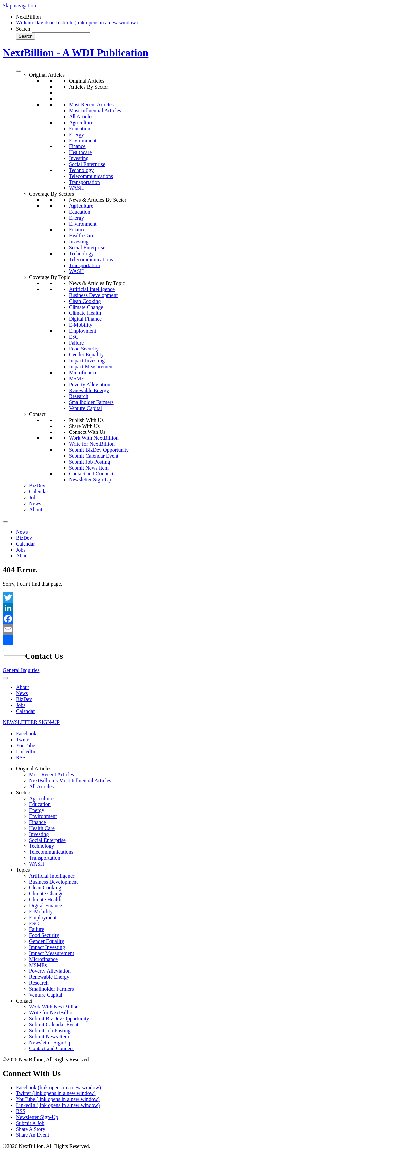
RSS (20, 757)
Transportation (84, 182)
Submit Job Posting (89, 462)
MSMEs (77, 378)
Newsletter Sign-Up (90, 479)
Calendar (38, 491)
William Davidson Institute (77, 22)
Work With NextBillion (94, 438)
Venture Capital (85, 408)
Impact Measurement (91, 366)
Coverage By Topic (49, 277)
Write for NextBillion (92, 444)
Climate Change (86, 307)
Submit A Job (30, 1123)
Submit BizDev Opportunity (99, 450)
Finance (77, 146)
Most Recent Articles (91, 104)
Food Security (84, 348)
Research (78, 396)
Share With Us (84, 426)
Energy (76, 134)
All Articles (81, 116)
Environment (83, 140)
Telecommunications (91, 176)
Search (23, 29)
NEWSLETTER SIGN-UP (31, 722)
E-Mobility (80, 325)
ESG (74, 337)
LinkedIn (25, 751)
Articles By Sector (88, 87)
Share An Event (32, 1135)
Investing (79, 158)
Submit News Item (89, 468)
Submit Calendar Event (93, 456)
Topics (23, 870)
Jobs (33, 497)
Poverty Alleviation (89, 384)
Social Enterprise (87, 164)
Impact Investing (87, 360)
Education (79, 128)
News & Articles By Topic (97, 283)
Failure (76, 343)
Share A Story (30, 1129)
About (35, 509)
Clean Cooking (85, 301)
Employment (82, 331)
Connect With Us (87, 432)
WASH (76, 188)
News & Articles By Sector (97, 200)
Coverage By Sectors (51, 194)
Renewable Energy (89, 390)
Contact (37, 414)
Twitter (23, 739)
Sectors (23, 792)
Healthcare (80, 152)
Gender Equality (86, 354)
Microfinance (83, 372)
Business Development (93, 295)
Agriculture (81, 122)
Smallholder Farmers (91, 402)
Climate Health (85, 313)
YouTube (25, 745)
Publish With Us (86, 420)
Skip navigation (19, 5)
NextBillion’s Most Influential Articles (70, 780)
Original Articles (47, 75)
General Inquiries (21, 670)
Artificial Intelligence (92, 289)
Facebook (26, 733)
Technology (81, 170)
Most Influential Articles (95, 110)
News (35, 503)
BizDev (37, 485)
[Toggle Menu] (18, 71)
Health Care (81, 235)
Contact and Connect (91, 473)
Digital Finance (85, 319)
